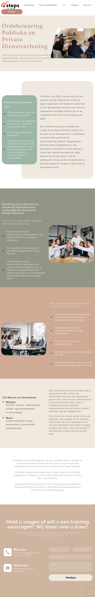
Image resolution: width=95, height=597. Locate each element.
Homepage (29, 5)
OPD (64, 5)
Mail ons (21, 565)
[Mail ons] (8, 568)
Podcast (74, 5)
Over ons (87, 5)
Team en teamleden (48, 5)
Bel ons (20, 549)
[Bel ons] (8, 552)
